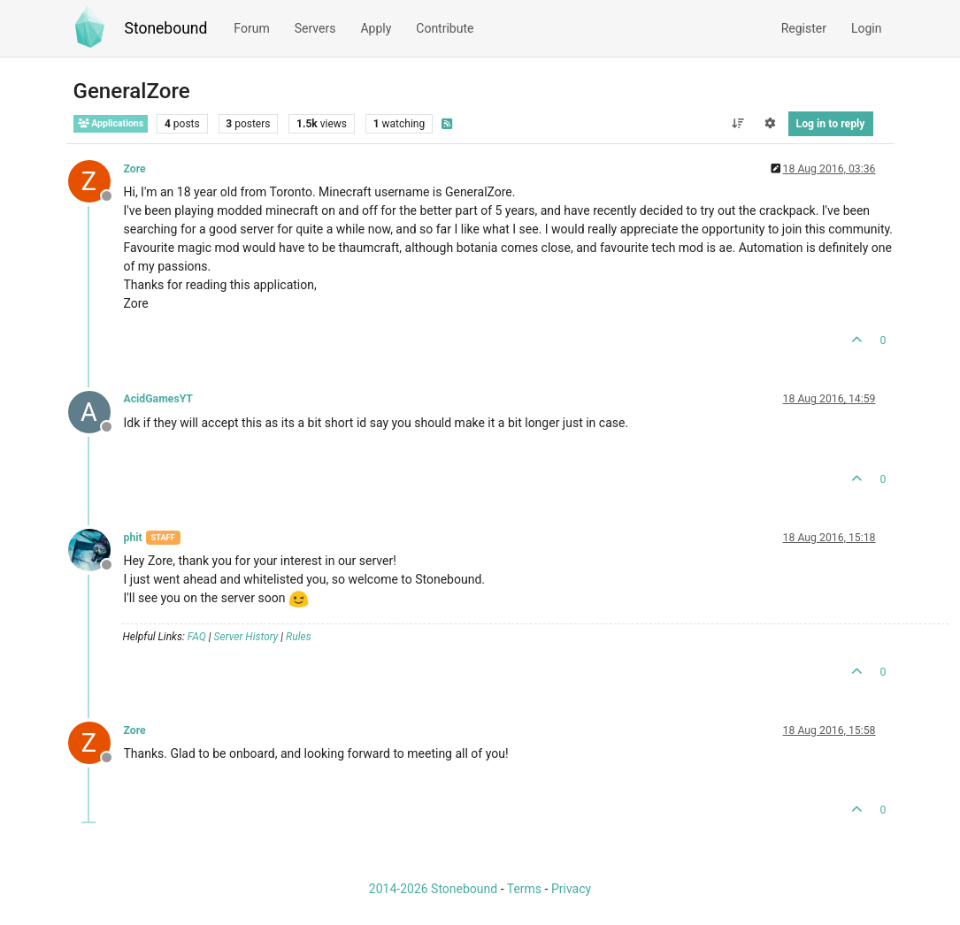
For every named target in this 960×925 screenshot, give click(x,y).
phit (133, 537)
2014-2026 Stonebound (433, 889)
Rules (298, 637)
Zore (135, 169)
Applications (111, 123)
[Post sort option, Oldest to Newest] (737, 123)
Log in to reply (830, 124)
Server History (246, 637)
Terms (524, 889)
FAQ (197, 637)
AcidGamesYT (158, 399)
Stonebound (166, 28)
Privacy (571, 889)
